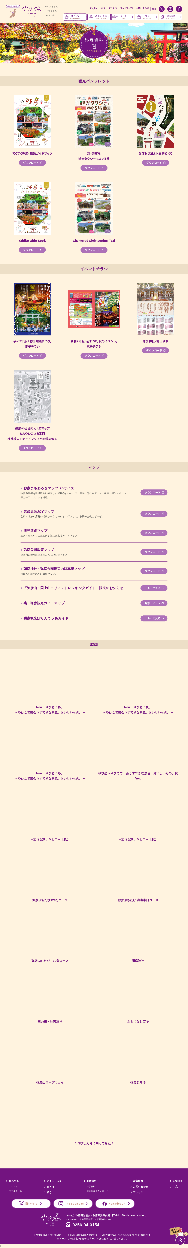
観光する (14, 1181)
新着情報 (138, 1181)
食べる (50, 1186)
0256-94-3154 (86, 1225)
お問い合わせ (142, 8)
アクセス (113, 8)
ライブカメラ (126, 8)
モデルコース (15, 1191)
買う (49, 1192)
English (94, 8)
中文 (103, 8)
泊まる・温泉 (54, 1181)
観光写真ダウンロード (97, 1191)
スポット (13, 1186)
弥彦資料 (92, 1181)
